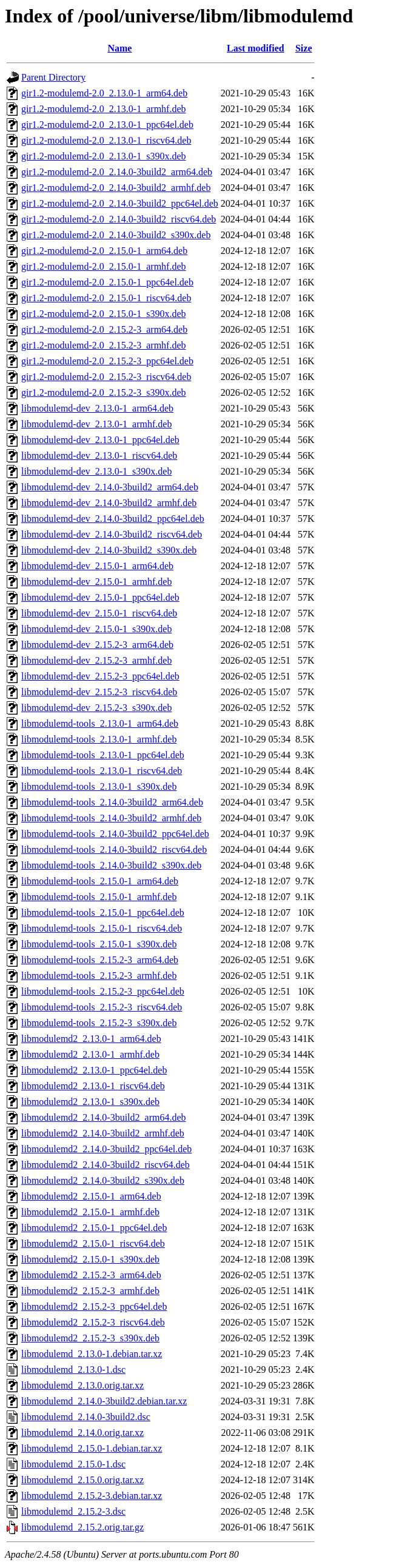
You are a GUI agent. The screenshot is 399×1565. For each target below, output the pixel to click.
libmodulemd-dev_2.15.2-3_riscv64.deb (99, 692)
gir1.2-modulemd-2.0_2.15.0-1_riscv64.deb (106, 298)
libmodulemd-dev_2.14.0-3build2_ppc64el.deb (112, 518)
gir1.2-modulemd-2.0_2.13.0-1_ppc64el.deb (107, 124)
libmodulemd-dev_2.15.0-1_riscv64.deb (99, 613)
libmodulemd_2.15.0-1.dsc (73, 1464)
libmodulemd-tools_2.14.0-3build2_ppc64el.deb (115, 834)
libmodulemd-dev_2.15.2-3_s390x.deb (96, 707)
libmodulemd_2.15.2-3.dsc (73, 1511)
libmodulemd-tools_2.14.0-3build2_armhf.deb (111, 818)
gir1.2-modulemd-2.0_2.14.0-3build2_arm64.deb (116, 172)
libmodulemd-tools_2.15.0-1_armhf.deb (98, 897)
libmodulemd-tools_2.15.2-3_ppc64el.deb (102, 991)
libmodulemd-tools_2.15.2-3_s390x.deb (98, 1023)
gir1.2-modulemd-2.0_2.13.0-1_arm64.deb (104, 93)
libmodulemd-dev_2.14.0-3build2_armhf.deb (108, 503)
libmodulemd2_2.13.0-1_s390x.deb (90, 1101)
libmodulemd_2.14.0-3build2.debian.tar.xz (104, 1401)
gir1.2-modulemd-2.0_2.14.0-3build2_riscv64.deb (118, 219)
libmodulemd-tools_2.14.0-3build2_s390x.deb (111, 865)
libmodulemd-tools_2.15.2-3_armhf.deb (98, 975)
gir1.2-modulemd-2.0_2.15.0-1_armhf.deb (103, 266)
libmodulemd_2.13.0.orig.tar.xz (82, 1385)
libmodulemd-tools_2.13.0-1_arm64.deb (99, 723)
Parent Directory (53, 77)
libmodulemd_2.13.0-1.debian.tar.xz (91, 1354)
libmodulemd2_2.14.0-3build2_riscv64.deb (105, 1165)
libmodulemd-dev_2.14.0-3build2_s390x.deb (108, 550)
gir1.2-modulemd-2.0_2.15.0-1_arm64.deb (104, 250)
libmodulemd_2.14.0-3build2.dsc (85, 1417)
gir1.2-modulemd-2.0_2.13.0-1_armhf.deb (103, 109)
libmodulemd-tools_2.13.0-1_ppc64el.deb (102, 755)
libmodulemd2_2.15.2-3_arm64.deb (91, 1275)
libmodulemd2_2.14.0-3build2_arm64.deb (103, 1117)
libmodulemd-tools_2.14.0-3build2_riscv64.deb (114, 849)
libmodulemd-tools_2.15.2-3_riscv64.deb (101, 1007)
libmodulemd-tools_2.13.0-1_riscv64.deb (101, 771)
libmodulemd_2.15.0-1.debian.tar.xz (91, 1448)
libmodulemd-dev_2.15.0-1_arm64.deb (97, 566)
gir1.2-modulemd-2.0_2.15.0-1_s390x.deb (103, 314)
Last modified (255, 48)
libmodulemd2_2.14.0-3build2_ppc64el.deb (106, 1149)
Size (303, 48)
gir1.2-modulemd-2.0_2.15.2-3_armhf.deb (103, 345)
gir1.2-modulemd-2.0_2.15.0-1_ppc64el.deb (107, 282)
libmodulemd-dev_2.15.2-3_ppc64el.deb (100, 676)
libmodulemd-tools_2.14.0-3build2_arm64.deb (112, 802)
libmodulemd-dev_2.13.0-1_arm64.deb (97, 408)
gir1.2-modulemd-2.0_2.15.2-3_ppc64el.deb (107, 361)
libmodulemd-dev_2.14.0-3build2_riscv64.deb (111, 534)
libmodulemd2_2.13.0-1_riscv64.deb (93, 1086)
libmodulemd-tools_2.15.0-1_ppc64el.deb (102, 912)
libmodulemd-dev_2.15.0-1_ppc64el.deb (100, 597)
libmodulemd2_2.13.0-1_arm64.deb (91, 1038)
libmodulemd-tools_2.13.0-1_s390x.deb (98, 786)
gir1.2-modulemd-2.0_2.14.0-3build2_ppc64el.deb (119, 203)
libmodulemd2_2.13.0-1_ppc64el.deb (94, 1070)
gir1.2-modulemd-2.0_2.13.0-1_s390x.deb (103, 156)
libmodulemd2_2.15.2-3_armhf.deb (90, 1291)
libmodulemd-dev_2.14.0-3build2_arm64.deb (109, 487)
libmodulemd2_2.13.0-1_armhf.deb (90, 1054)
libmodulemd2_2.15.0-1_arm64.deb (91, 1196)
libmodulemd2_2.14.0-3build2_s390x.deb (102, 1180)
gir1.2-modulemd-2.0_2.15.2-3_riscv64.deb (106, 377)
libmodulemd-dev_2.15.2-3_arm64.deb (97, 644)
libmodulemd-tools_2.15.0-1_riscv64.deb (101, 928)
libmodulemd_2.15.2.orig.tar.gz (82, 1527)
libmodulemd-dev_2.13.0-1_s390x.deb (96, 471)
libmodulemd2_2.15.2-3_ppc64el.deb (94, 1306)
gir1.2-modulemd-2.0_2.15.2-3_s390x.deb (103, 392)
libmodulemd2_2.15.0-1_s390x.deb (90, 1259)
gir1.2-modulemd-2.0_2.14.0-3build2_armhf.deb (115, 187)
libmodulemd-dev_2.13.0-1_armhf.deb (96, 424)
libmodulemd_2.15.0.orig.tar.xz (82, 1480)
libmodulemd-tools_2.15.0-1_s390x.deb (98, 944)
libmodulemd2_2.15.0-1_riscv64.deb (93, 1243)
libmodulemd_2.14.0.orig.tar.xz (82, 1432)
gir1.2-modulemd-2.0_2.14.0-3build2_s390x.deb (115, 235)
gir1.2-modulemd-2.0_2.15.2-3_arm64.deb (104, 329)
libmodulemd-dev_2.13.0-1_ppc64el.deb (100, 440)
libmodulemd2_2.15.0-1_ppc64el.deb (94, 1228)
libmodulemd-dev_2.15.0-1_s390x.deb (96, 629)
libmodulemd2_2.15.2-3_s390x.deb (90, 1338)
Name (119, 48)
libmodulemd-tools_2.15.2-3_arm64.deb (99, 960)
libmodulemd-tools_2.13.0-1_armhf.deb (98, 739)
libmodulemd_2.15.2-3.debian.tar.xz (91, 1495)
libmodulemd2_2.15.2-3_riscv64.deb (93, 1322)
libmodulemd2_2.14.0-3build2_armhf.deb (102, 1133)
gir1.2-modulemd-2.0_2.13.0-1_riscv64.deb (106, 140)
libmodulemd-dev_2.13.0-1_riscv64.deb (99, 455)
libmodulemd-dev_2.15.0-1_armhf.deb (96, 581)
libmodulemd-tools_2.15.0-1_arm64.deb (99, 881)
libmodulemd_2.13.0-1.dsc (73, 1369)
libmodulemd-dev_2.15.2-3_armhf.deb (96, 660)
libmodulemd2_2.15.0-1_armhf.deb (90, 1212)
